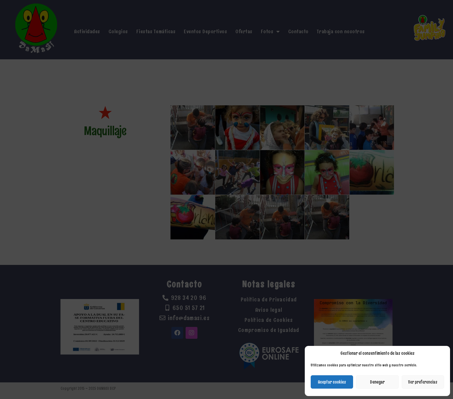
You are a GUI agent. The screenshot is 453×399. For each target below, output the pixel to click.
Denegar (377, 382)
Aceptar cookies (332, 382)
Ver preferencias (422, 382)
